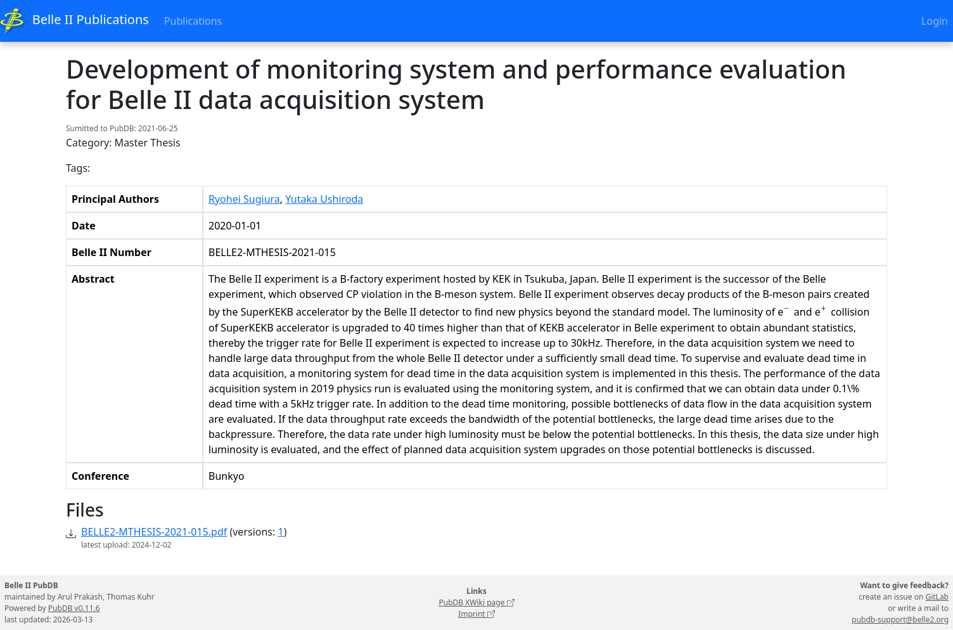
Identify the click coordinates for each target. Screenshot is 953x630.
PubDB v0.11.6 (74, 608)
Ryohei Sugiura (244, 199)
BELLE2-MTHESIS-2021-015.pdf (154, 532)
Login (934, 21)
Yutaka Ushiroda (324, 199)
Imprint (476, 613)
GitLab (937, 596)
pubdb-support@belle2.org (900, 619)
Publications (193, 21)
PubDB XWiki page (476, 602)
